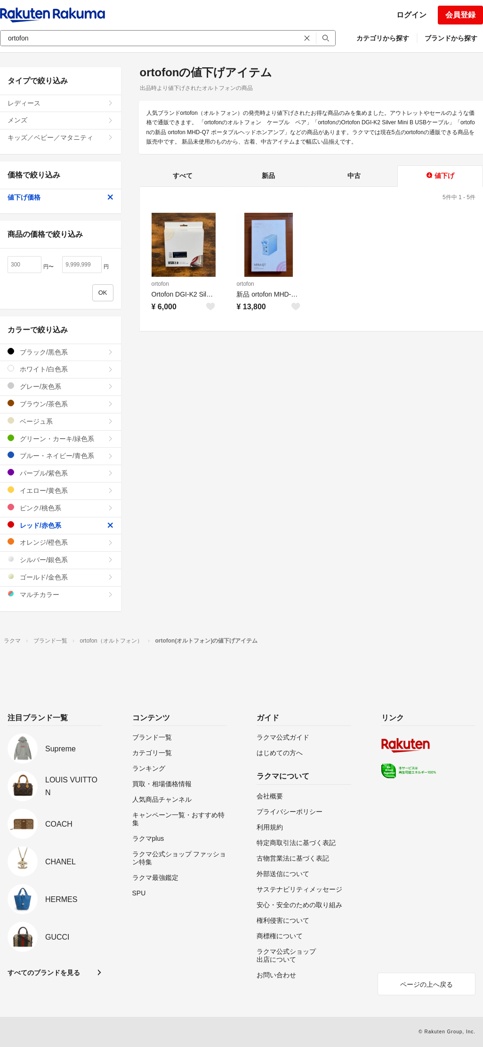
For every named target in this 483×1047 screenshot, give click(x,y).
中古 (354, 175)
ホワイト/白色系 (60, 369)
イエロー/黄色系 (60, 490)
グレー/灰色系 (60, 386)
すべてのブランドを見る (44, 972)
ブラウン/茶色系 (60, 404)
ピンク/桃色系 (60, 508)
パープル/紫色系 (60, 473)
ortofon (160, 284)
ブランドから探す (451, 38)
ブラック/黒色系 (60, 352)
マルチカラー (60, 594)
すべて (183, 175)
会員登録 (460, 15)
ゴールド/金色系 (60, 577)
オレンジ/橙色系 (60, 542)
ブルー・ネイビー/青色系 (60, 455)
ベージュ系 (60, 421)
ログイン (411, 15)
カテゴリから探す (382, 38)
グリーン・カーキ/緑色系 (60, 439)
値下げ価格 (60, 197)
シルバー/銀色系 (60, 560)
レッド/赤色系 (60, 525)
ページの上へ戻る (426, 984)
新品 (268, 175)
